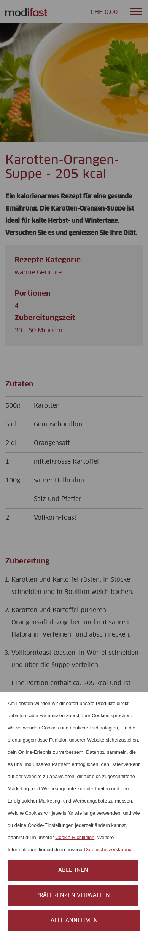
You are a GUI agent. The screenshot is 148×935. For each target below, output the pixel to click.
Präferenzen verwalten (73, 895)
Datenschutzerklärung (107, 849)
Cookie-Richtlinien (74, 837)
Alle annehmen (74, 920)
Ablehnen (73, 870)
